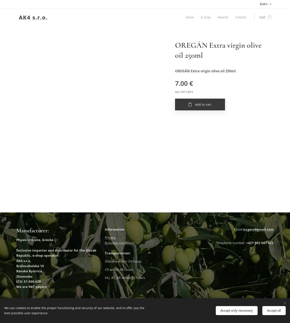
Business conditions (119, 243)
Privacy (110, 238)
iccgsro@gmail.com (258, 229)
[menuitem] (189, 17)
